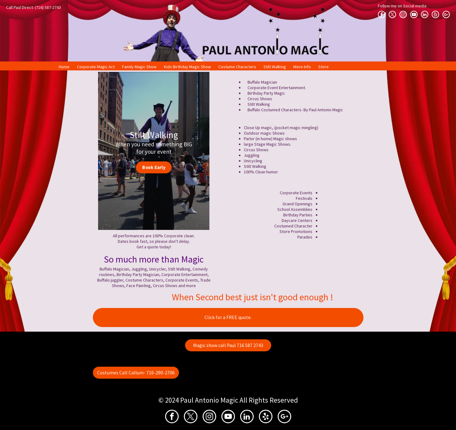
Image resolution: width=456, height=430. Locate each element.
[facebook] (381, 14)
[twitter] (392, 14)
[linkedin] (424, 14)
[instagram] (403, 14)
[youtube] (414, 14)
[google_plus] (446, 14)
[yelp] (435, 14)
